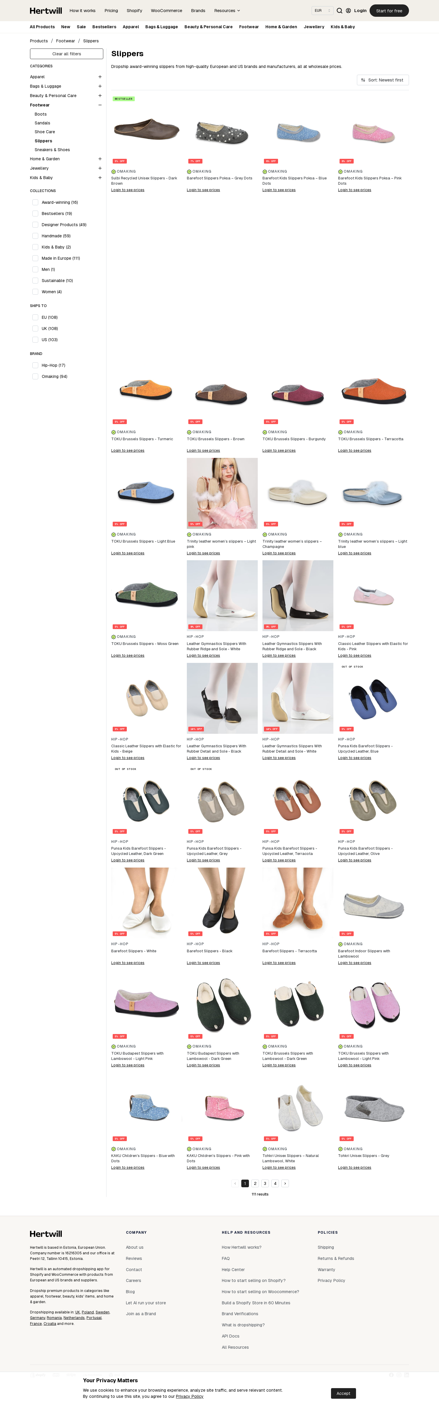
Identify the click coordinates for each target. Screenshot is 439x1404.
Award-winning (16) (60, 202)
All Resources (235, 1347)
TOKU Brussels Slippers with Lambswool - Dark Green (287, 1056)
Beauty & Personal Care (208, 26)
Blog (130, 1291)
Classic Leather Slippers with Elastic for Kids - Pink (373, 646)
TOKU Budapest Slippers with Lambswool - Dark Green (213, 1056)
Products (39, 41)
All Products (42, 26)
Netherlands (74, 1318)
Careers (133, 1280)
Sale (81, 26)
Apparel (131, 26)
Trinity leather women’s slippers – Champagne (292, 544)
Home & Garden (281, 26)
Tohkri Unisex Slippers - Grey (363, 1155)
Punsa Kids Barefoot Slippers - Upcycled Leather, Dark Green (138, 851)
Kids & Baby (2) (56, 247)
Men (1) (48, 269)
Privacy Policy (190, 1396)
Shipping (326, 1247)
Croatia (50, 1324)
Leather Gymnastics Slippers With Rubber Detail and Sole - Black (216, 748)
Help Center (233, 1269)
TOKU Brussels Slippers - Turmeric (142, 439)
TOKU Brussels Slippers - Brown (216, 439)
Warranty (326, 1269)
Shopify (134, 10)
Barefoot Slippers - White (133, 951)
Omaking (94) (54, 376)
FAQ (226, 1258)
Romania (54, 1318)
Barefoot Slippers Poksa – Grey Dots (219, 178)
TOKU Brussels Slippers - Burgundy (294, 439)
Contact (134, 1269)
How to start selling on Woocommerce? (260, 1291)
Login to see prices (127, 190)
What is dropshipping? (243, 1325)
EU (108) (50, 317)
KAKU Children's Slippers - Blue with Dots (143, 1158)
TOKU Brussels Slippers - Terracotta (370, 439)
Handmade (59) (56, 236)
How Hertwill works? (242, 1247)
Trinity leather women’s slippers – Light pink (221, 544)
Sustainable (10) (57, 280)
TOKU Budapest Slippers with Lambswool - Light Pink (137, 1056)
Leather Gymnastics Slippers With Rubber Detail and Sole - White (292, 748)
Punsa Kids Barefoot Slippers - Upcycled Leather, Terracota (289, 851)
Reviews (134, 1258)
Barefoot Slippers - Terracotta (289, 951)
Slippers (91, 41)
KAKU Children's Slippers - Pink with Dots (218, 1158)
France (36, 1324)
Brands (198, 10)
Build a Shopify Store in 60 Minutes (256, 1302)
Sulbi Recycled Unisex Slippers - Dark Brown (144, 181)
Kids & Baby (343, 26)
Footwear (249, 26)
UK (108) (50, 328)
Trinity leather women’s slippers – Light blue (372, 544)
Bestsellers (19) (57, 213)
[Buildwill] (260, 276)
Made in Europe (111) (61, 258)
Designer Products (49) (64, 224)
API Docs (231, 1336)
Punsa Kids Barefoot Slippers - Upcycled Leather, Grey (214, 851)
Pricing (111, 10)
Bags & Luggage (161, 26)
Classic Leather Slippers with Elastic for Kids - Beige (146, 748)
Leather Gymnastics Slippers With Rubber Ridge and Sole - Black (292, 646)
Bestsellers (104, 26)
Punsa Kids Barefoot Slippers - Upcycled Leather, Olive (365, 851)
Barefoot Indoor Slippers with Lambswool (364, 953)
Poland (88, 1312)
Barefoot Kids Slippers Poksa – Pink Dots (370, 181)
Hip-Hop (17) (53, 365)
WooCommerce (166, 10)
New (65, 26)
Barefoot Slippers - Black (209, 951)
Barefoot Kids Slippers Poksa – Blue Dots (294, 181)
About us (135, 1247)
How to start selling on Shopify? (254, 1280)
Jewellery (314, 26)
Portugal (94, 1318)
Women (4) (52, 291)
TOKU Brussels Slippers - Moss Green (145, 643)
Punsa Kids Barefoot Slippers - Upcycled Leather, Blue (365, 748)
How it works (82, 10)
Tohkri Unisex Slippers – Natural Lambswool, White (290, 1158)
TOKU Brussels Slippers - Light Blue (143, 541)
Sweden (102, 1312)
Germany (37, 1318)
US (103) (50, 339)
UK (77, 1312)
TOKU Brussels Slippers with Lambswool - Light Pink (363, 1056)
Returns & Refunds (336, 1258)
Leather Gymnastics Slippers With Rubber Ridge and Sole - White (216, 646)
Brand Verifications (240, 1313)
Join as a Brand (141, 1313)
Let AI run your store (146, 1302)
